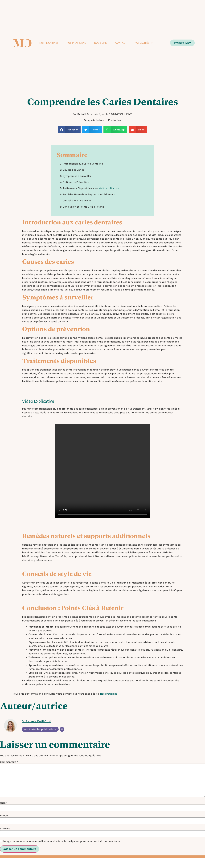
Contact (121, 42)
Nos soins (100, 42)
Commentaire (9, 762)
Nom (3, 803)
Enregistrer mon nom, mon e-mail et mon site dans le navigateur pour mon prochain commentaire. (61, 841)
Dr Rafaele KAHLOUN (36, 721)
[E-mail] (62, 729)
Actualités (144, 42)
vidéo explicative (109, 188)
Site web (5, 828)
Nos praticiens (76, 42)
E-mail (5, 815)
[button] (69, 129)
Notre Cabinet (48, 42)
